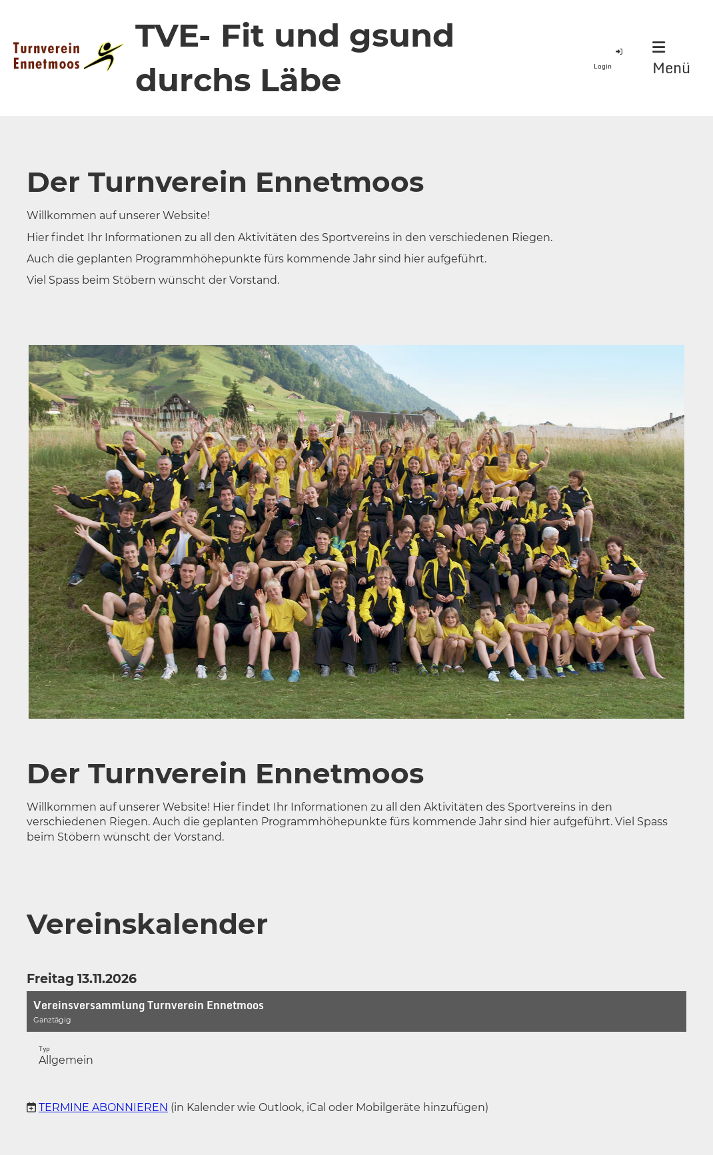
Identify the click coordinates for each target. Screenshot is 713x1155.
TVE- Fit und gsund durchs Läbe (294, 57)
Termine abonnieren (103, 1107)
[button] (356, 1035)
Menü (671, 59)
